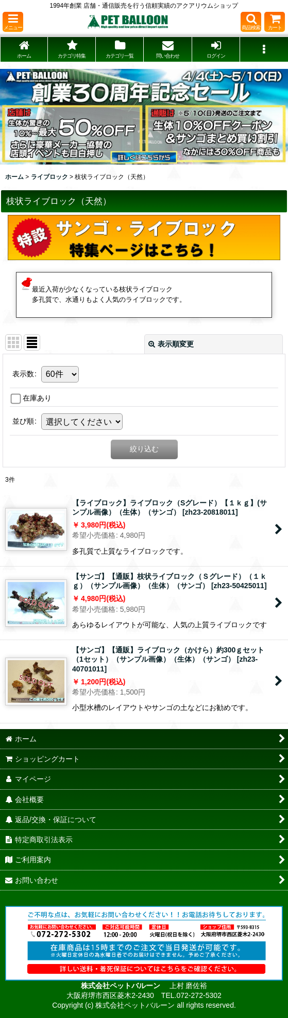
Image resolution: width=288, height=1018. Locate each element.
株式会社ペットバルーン (121, 985)
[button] (13, 22)
